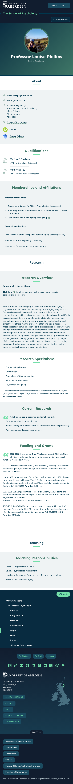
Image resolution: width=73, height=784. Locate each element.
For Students (24, 656)
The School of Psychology (20, 13)
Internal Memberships (15, 197)
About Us (14, 610)
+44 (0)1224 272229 (16, 100)
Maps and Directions (14, 715)
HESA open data (21, 394)
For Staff (38, 656)
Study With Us (16, 615)
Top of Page (36, 732)
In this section (61, 19)
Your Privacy (11, 747)
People (13, 630)
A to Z (8, 709)
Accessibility (10, 754)
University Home (14, 601)
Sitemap (50, 656)
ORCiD (13, 129)
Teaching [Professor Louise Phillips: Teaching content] (37, 543)
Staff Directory (12, 721)
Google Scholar (17, 136)
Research (14, 620)
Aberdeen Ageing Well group (33, 217)
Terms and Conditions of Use (18, 741)
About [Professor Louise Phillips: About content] (36, 81)
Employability (16, 625)
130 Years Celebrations (21, 645)
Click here (7, 292)
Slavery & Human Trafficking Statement (22, 766)
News (12, 635)
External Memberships (15, 226)
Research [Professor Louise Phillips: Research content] (36, 262)
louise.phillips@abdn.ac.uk (19, 95)
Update (63, 594)
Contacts (9, 703)
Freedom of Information (16, 772)
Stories (13, 640)
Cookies (9, 760)
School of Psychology (17, 122)
